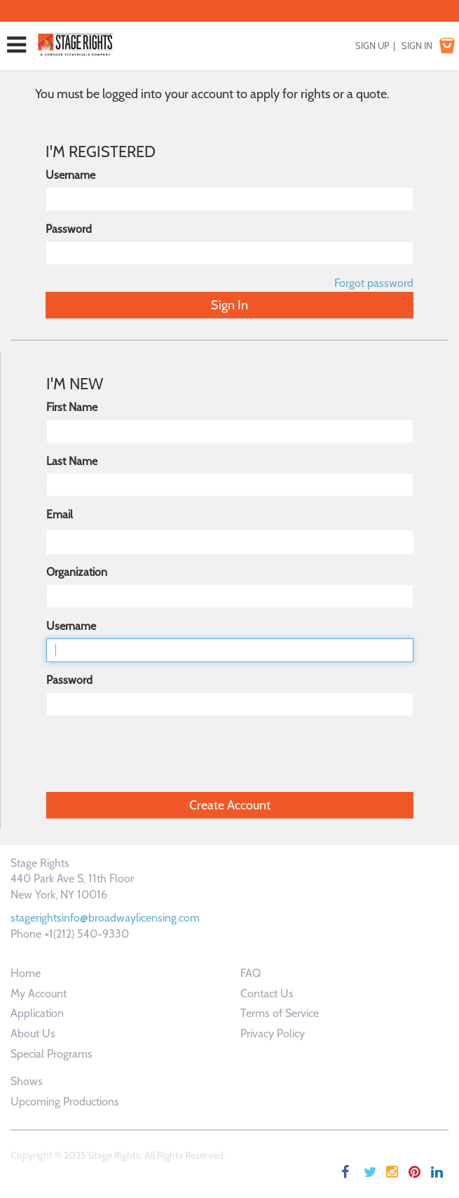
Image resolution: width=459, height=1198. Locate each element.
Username (70, 175)
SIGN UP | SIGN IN (393, 45)
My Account (39, 993)
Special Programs (52, 1054)
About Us (33, 1033)
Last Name (71, 461)
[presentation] (152, 754)
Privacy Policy (272, 1033)
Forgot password (373, 283)
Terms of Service (279, 1013)
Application (37, 1013)
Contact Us (267, 993)
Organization (76, 572)
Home (26, 973)
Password (69, 229)
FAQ (250, 973)
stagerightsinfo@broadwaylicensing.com (105, 917)
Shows (27, 1081)
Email (59, 514)
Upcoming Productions (65, 1101)
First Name (71, 407)
